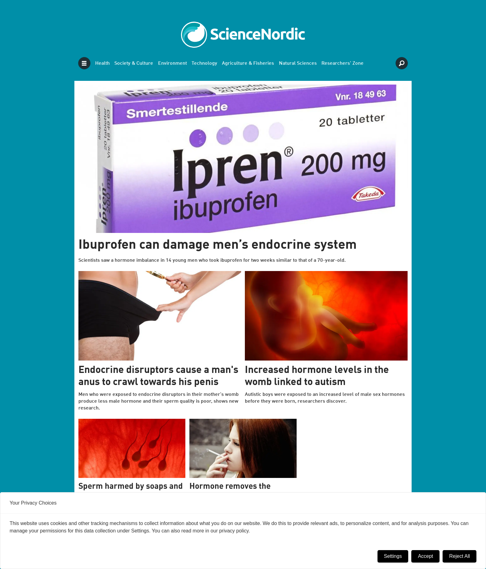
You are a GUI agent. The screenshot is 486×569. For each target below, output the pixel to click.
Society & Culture (133, 63)
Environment (172, 63)
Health (102, 63)
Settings (393, 556)
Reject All (459, 556)
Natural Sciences (298, 63)
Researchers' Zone (342, 63)
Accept (425, 556)
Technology (204, 63)
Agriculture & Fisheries (248, 63)
